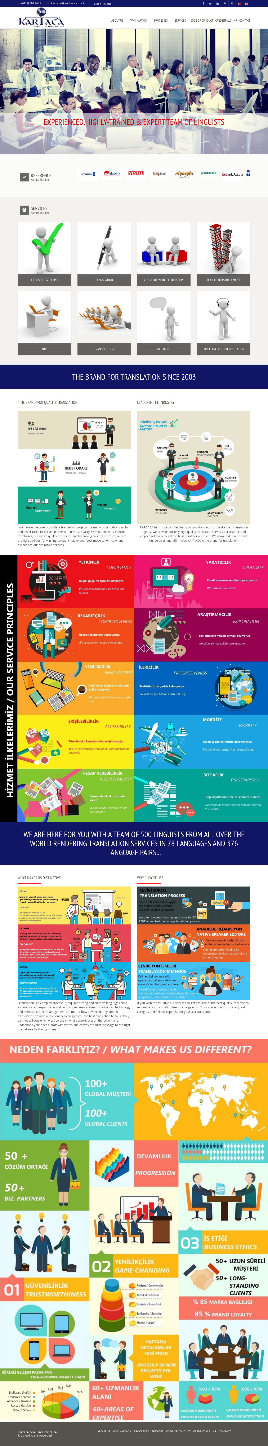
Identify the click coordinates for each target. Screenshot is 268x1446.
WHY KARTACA (138, 20)
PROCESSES (161, 20)
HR (235, 20)
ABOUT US (117, 20)
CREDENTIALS (223, 20)
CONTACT (244, 20)
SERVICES (180, 20)
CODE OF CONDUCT (202, 20)
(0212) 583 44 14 (31, 3)
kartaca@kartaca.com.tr (68, 3)
